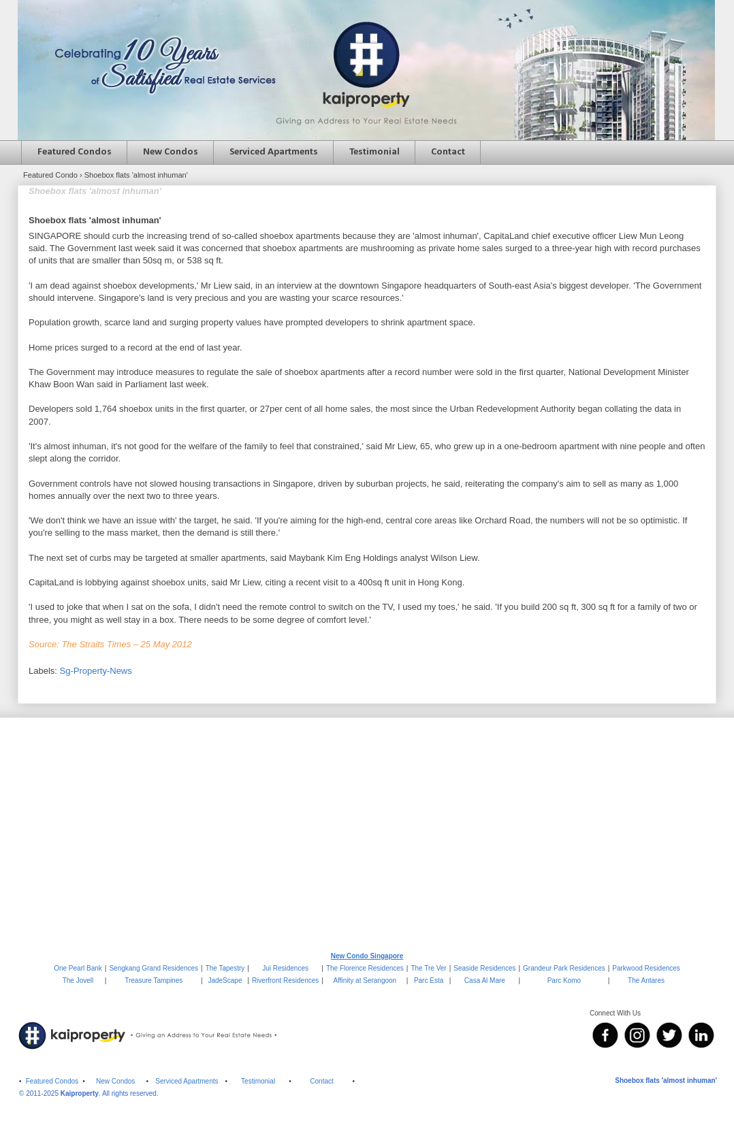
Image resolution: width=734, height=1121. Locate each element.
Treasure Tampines (153, 980)
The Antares (646, 980)
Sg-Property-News (96, 671)
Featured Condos (74, 152)
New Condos (170, 152)
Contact (448, 152)
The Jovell (78, 980)
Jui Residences (285, 968)
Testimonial (374, 152)
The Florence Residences (365, 968)
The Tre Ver (428, 968)
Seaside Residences (484, 968)
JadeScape (225, 980)
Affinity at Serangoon (365, 980)
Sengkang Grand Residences (153, 968)
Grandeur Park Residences (564, 968)
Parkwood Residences (646, 968)
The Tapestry (225, 968)
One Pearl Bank (78, 968)
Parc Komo (564, 980)
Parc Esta (428, 980)
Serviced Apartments (273, 152)
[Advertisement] (367, 833)
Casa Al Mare (484, 980)
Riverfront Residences (285, 980)
